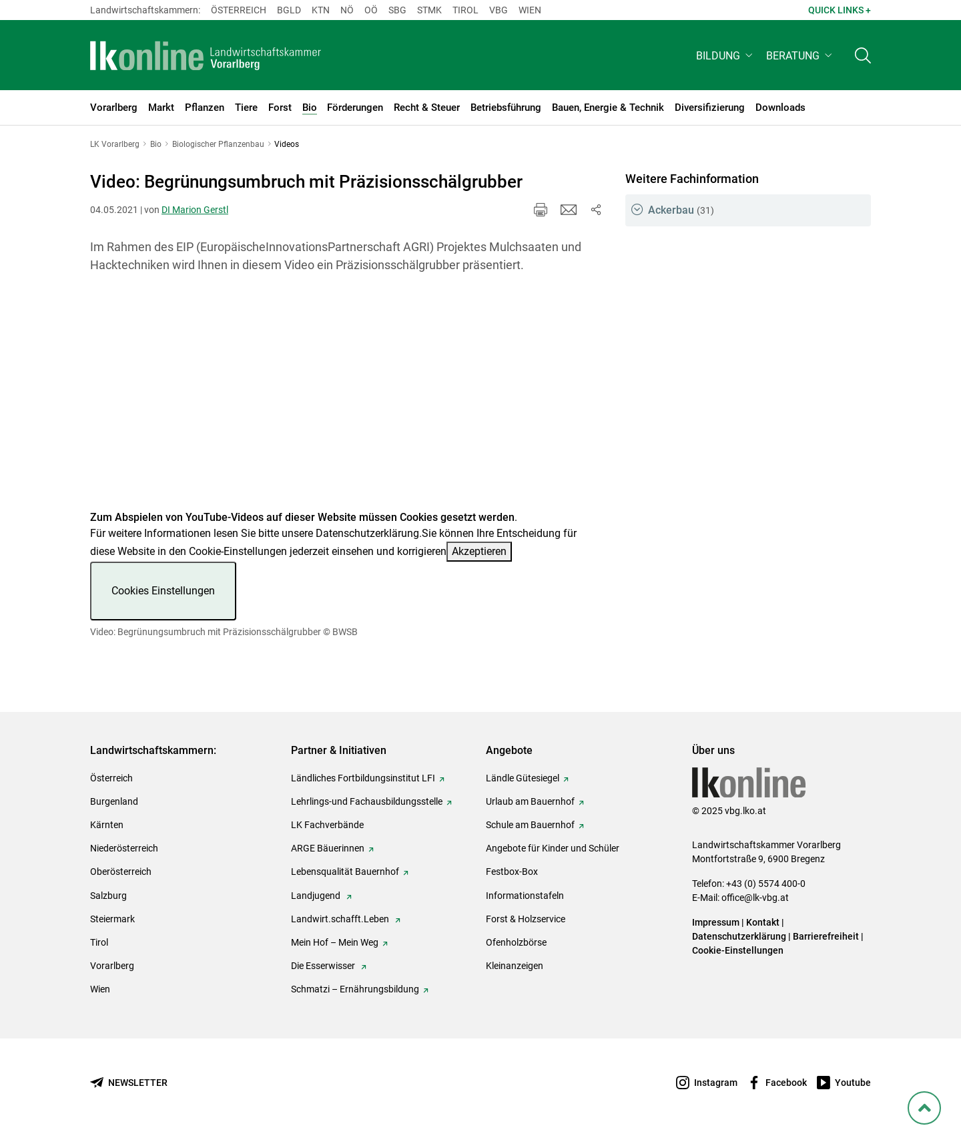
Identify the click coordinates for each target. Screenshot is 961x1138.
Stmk (429, 10)
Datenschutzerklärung (367, 533)
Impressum (715, 922)
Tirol (465, 10)
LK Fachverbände (327, 824)
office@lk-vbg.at (755, 897)
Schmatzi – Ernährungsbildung (355, 989)
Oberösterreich (120, 871)
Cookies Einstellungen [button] (163, 590)
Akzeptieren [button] (479, 551)
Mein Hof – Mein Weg (334, 942)
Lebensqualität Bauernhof (345, 871)
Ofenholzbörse (516, 942)
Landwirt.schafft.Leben (341, 919)
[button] (726, 57)
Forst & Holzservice (525, 919)
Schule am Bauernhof (530, 824)
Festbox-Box (512, 871)
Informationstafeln (525, 895)
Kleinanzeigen (514, 965)
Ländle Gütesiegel (522, 778)
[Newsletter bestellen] (129, 1083)
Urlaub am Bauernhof (530, 801)
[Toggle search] (863, 57)
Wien (530, 10)
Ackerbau (681, 210)
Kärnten (106, 824)
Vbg (498, 10)
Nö (347, 10)
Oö (371, 10)
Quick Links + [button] (839, 10)
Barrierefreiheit (826, 936)
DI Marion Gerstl (195, 209)
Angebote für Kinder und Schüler (552, 848)
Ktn (321, 10)
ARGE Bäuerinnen (327, 848)
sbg (397, 10)
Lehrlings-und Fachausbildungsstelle (366, 801)
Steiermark (112, 919)
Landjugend (316, 895)
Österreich (238, 10)
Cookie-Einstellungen (737, 950)
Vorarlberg (112, 965)
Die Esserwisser (324, 965)
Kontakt (762, 922)
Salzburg (108, 895)
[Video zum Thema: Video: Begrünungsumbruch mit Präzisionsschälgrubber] (346, 400)
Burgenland (114, 801)
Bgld (289, 10)
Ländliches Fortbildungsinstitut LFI (363, 778)
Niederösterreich (124, 848)
